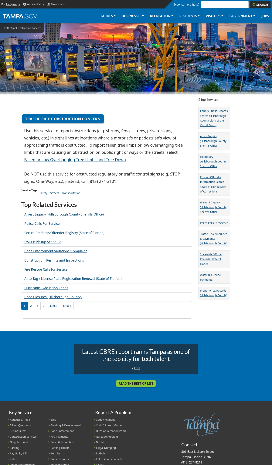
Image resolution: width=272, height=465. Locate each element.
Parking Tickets (60, 448)
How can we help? (186, 4)
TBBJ (137, 368)
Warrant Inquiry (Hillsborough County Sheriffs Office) (213, 207)
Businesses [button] (131, 16)
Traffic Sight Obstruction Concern (62, 118)
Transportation (71, 193)
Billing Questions (20, 425)
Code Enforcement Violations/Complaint (55, 251)
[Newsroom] (57, 4)
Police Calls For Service (42, 223)
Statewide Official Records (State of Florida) (211, 259)
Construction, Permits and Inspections (54, 260)
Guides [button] (107, 16)
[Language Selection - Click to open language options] (11, 4)
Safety (43, 193)
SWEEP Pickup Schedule (42, 241)
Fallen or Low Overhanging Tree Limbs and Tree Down (75, 159)
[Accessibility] (34, 4)
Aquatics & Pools (20, 419)
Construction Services (23, 436)
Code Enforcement (62, 431)
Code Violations (105, 419)
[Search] (260, 4)
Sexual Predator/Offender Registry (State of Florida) (64, 232)
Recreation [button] (160, 16)
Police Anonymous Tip (109, 459)
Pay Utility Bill (18, 453)
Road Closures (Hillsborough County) (53, 297)
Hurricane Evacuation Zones (46, 288)
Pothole (101, 453)
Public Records (60, 459)
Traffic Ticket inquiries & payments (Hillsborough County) (213, 238)
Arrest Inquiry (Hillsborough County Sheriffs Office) (64, 214)
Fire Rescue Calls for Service (46, 269)
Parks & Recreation (62, 442)
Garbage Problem (107, 436)
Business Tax (18, 431)
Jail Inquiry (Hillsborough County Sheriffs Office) (213, 161)
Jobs (265, 16)
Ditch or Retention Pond (111, 431)
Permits (55, 453)
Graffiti (100, 442)
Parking (14, 448)
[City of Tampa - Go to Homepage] (20, 16)
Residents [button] (188, 16)
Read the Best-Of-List (136, 383)
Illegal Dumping (106, 448)
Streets (54, 193)
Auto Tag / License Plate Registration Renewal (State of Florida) (73, 278)
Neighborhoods (19, 442)
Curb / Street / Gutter (109, 425)
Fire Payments (59, 436)
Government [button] (241, 16)
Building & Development (66, 425)
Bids (53, 419)
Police (13, 459)
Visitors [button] (213, 16)
